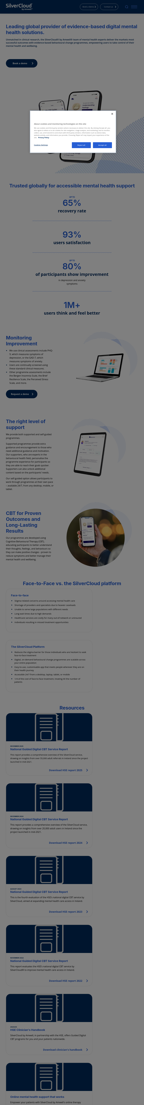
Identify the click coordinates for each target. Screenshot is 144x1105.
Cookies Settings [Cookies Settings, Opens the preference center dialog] (41, 145)
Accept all (102, 145)
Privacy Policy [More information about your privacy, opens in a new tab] (43, 137)
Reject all (81, 145)
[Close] (112, 114)
